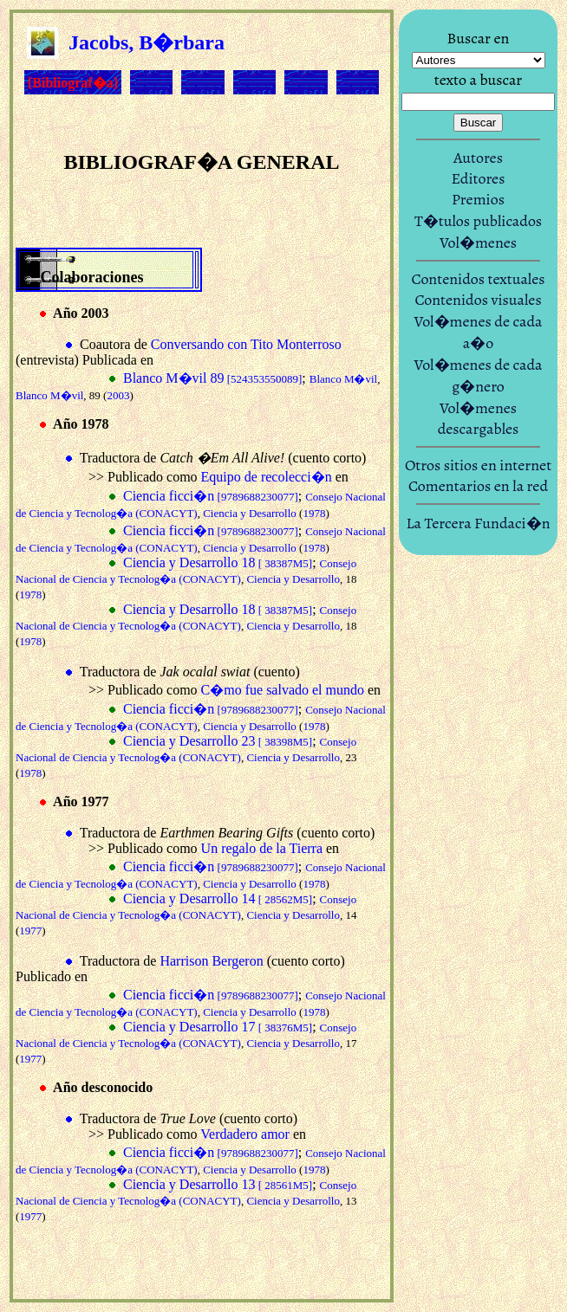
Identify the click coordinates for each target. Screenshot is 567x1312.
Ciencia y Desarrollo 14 (217, 898)
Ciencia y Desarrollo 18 (217, 562)
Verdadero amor (245, 1134)
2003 (118, 395)
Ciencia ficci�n (210, 495)
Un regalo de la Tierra (262, 848)
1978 (314, 513)
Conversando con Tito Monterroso (246, 344)
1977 (30, 930)
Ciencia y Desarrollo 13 (217, 1184)
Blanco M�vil (343, 378)
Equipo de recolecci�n (266, 476)
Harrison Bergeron (211, 960)
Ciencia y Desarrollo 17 (217, 1026)
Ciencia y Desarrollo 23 (217, 741)
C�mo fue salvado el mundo (282, 689)
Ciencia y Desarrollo (250, 513)
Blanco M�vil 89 (212, 378)
